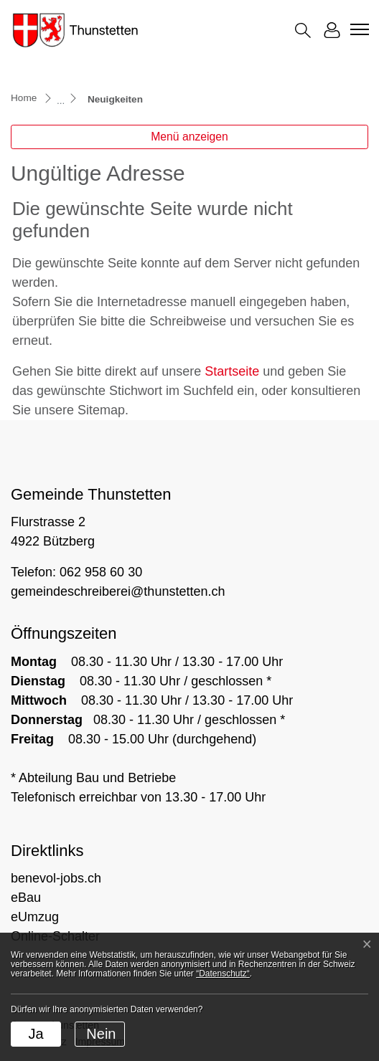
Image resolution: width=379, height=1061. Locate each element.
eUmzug (35, 917)
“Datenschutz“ (223, 974)
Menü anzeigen (189, 136)
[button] (303, 30)
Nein (101, 1034)
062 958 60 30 (101, 572)
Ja (35, 1034)
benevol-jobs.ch (56, 878)
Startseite (232, 371)
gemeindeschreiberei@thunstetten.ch (118, 591)
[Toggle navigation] (357, 29)
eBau (26, 897)
